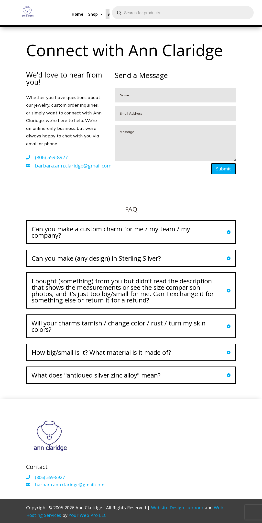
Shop (95, 14)
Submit (223, 169)
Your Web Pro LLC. (88, 515)
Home (77, 14)
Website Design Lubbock (177, 508)
